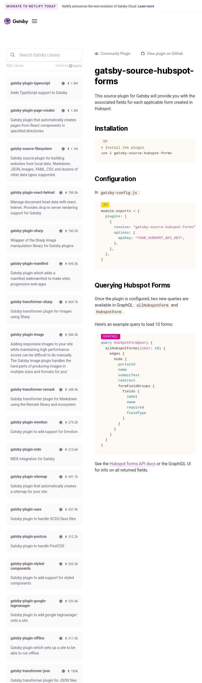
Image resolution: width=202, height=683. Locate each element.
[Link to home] (16, 21)
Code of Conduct (153, 575)
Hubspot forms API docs (133, 463)
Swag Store (149, 568)
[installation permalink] (92, 129)
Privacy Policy (182, 667)
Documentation (19, 561)
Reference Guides (20, 588)
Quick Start (15, 568)
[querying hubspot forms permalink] (92, 285)
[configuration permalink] (92, 179)
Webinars (14, 635)
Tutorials (13, 575)
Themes (79, 575)
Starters (79, 588)
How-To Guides (18, 582)
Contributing (150, 561)
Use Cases (81, 595)
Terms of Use (152, 667)
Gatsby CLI (15, 602)
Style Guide (149, 582)
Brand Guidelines (109, 667)
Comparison (83, 561)
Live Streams (150, 588)
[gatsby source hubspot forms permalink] (92, 70)
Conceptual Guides (21, 595)
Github (14, 614)
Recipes (79, 582)
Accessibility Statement (68, 667)
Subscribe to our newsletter (155, 519)
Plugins (79, 568)
